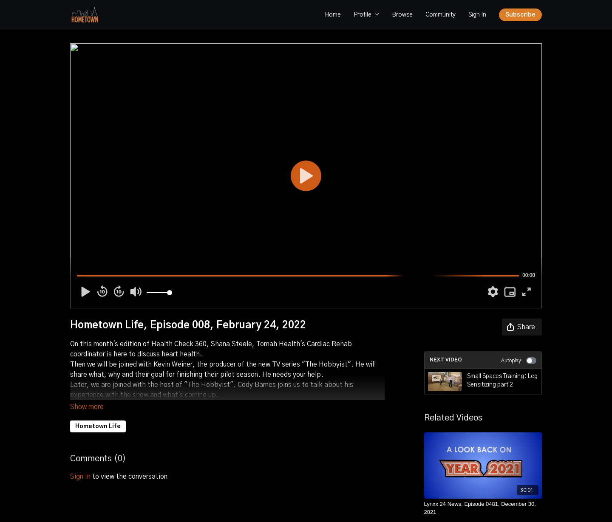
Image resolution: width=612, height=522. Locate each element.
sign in (80, 464)
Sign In (477, 15)
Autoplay (518, 360)
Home (333, 15)
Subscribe (520, 15)
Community (440, 15)
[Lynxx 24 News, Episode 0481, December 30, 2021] (483, 508)
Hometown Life (98, 415)
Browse (402, 15)
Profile (366, 15)
